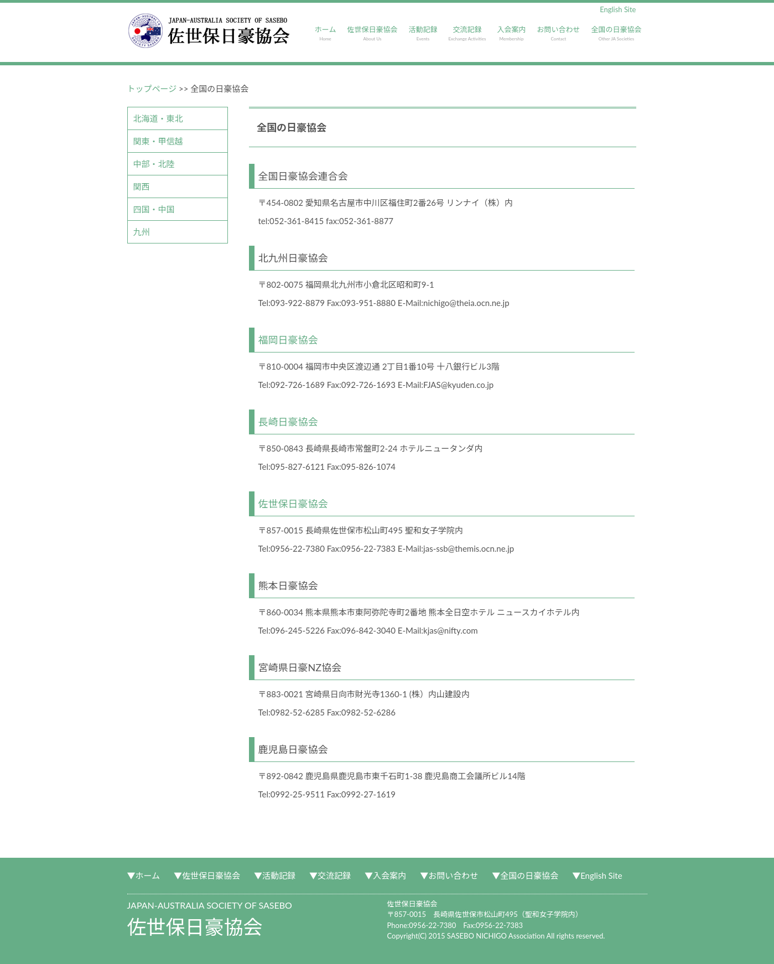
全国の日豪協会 (616, 33)
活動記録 (422, 33)
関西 (141, 186)
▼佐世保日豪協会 (207, 875)
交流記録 (467, 33)
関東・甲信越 (158, 141)
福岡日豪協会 (288, 340)
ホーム (325, 33)
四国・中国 (154, 209)
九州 (141, 232)
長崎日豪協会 (288, 422)
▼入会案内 (385, 875)
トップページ (152, 89)
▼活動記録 (274, 875)
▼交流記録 (330, 875)
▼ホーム (143, 875)
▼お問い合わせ (449, 875)
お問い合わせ (558, 33)
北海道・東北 (158, 118)
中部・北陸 (154, 164)
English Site (618, 9)
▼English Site (597, 875)
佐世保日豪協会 (372, 33)
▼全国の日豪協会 (525, 875)
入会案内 (511, 33)
